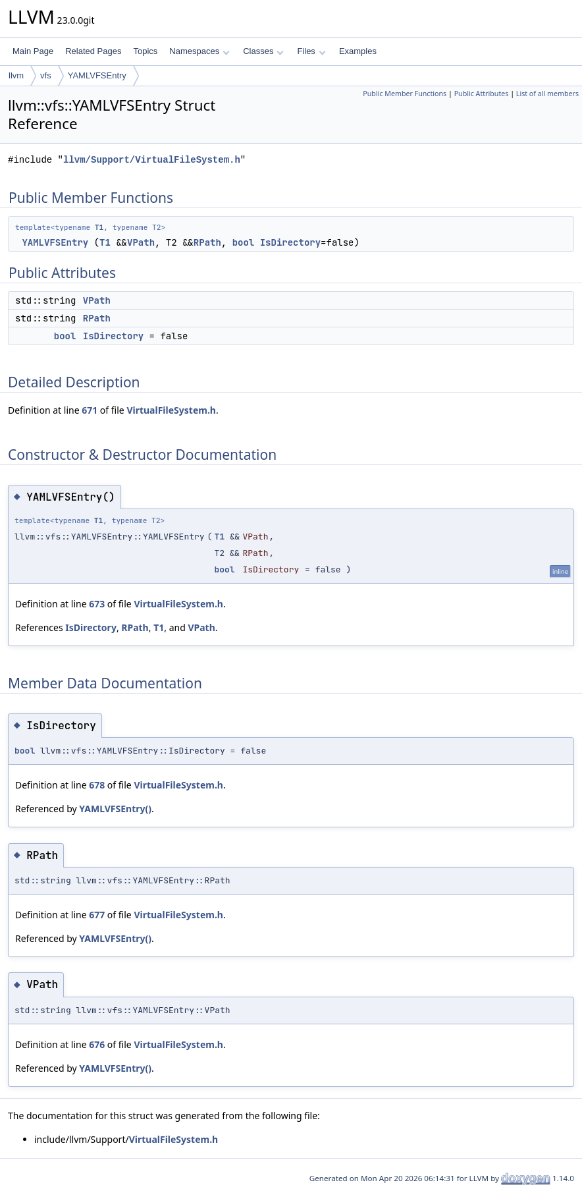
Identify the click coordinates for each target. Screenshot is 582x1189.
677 (97, 914)
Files (311, 51)
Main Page (33, 51)
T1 (99, 227)
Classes (263, 51)
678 (97, 785)
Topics (145, 51)
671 (89, 410)
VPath (141, 242)
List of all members (547, 93)
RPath (207, 242)
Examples (358, 51)
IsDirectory (290, 242)
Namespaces (199, 51)
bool (243, 242)
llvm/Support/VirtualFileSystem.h (151, 159)
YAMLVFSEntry (97, 75)
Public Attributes (481, 93)
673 (97, 603)
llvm (16, 75)
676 (97, 1044)
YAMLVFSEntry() (115, 808)
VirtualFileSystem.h (171, 410)
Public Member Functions (404, 93)
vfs (45, 75)
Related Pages (93, 51)
